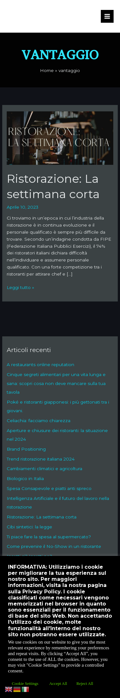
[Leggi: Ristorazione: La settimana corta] (60, 137)
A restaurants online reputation (40, 364)
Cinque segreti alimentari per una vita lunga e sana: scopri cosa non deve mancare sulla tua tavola (56, 383)
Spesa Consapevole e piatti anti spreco (49, 488)
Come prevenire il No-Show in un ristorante (54, 546)
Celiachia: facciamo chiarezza (38, 420)
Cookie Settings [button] (25, 683)
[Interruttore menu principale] (107, 16)
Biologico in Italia (25, 478)
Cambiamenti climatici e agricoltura (44, 468)
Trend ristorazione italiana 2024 (41, 458)
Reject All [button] (84, 683)
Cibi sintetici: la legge (29, 526)
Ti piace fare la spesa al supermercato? (49, 536)
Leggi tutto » (20, 287)
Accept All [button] (58, 683)
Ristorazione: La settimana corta (41, 516)
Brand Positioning (26, 449)
